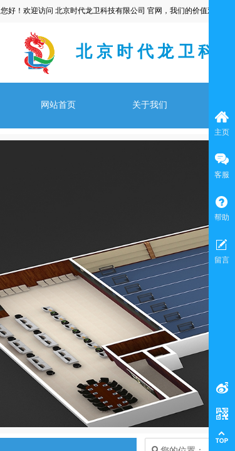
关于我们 (149, 105)
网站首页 (58, 105)
